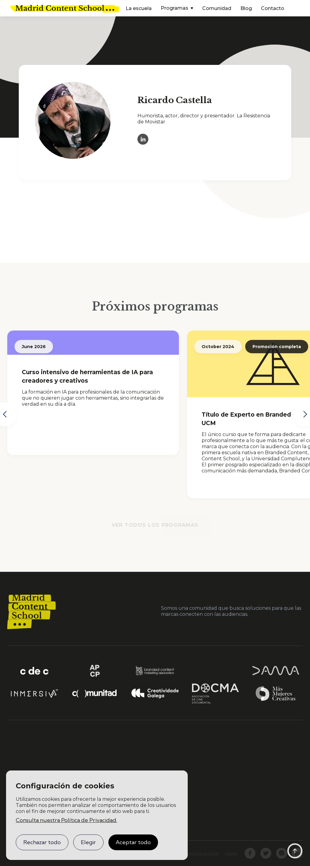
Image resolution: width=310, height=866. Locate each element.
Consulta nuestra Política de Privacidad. (66, 820)
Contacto (272, 8)
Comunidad (216, 8)
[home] (64, 8)
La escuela (139, 8)
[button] (177, 8)
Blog (246, 8)
